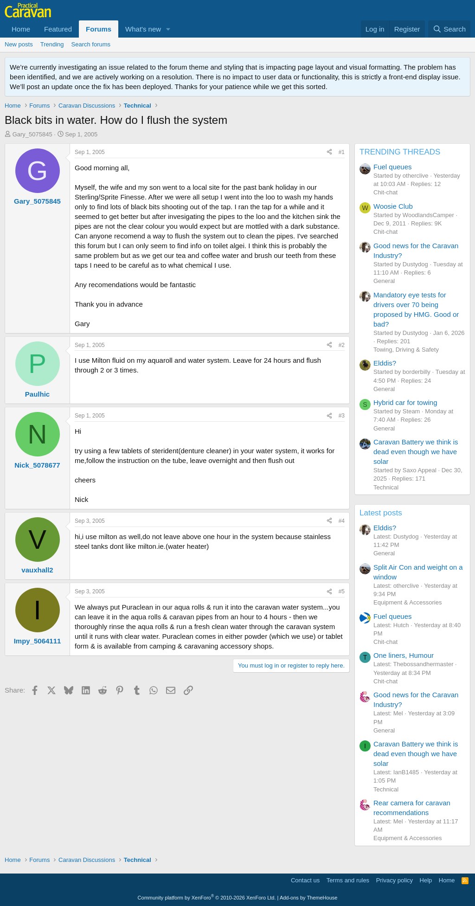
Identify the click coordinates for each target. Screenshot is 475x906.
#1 (342, 152)
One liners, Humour (403, 655)
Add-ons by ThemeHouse (309, 897)
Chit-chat (385, 192)
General (384, 280)
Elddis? (384, 363)
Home (21, 29)
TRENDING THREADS (399, 152)
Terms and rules (348, 880)
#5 (342, 591)
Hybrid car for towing (405, 402)
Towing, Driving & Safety (406, 349)
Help (426, 880)
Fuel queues (392, 167)
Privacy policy (394, 880)
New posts (19, 44)
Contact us (305, 880)
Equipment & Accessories (407, 602)
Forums (98, 29)
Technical (385, 487)
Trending (52, 44)
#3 (342, 415)
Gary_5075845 (32, 134)
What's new (143, 29)
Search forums (91, 44)
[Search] (449, 29)
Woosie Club (393, 206)
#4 (342, 521)
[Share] (329, 152)
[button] (168, 29)
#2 (342, 345)
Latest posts (380, 512)
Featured (58, 29)
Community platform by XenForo (207, 897)
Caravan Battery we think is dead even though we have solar (415, 451)
